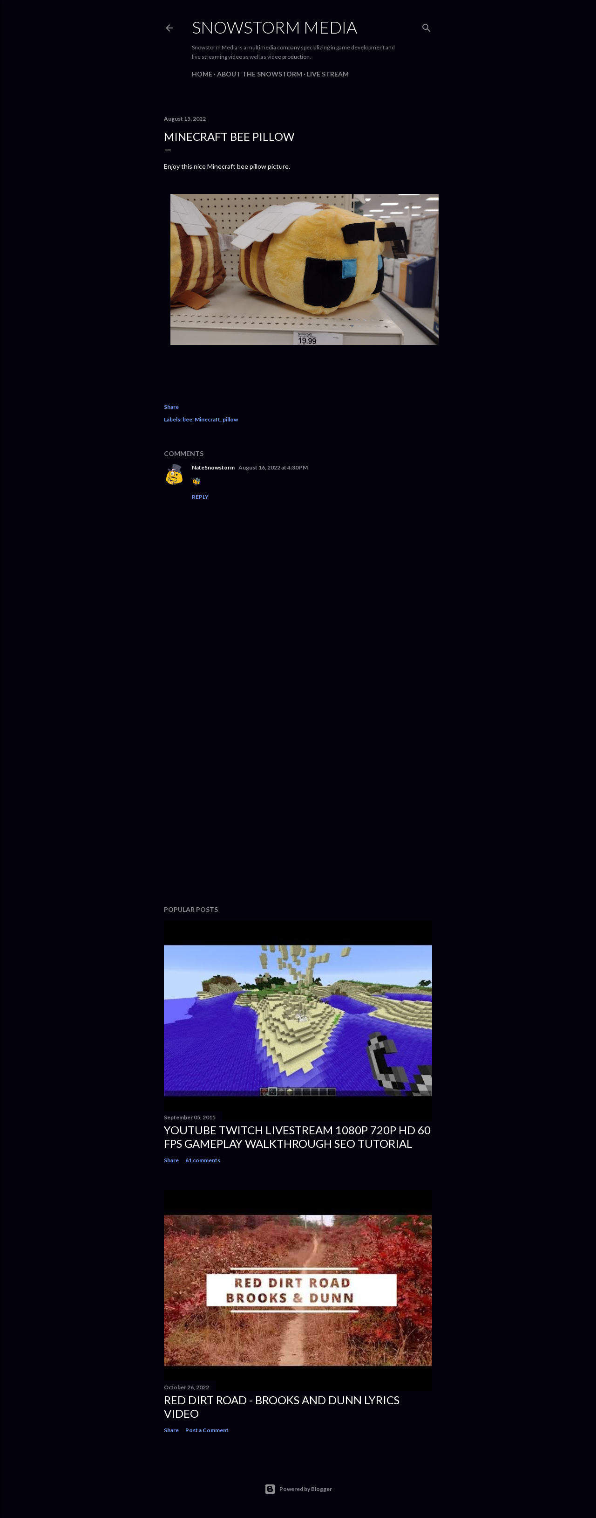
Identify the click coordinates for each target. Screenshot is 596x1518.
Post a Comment (207, 1430)
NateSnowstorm (213, 467)
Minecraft (207, 419)
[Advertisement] (298, 817)
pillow (230, 419)
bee (187, 419)
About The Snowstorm (259, 74)
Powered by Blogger (298, 1489)
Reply (200, 496)
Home (202, 74)
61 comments (202, 1160)
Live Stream (328, 74)
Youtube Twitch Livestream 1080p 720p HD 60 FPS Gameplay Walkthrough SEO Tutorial (297, 1136)
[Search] (426, 26)
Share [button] (171, 406)
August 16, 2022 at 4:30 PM (273, 467)
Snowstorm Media (274, 27)
